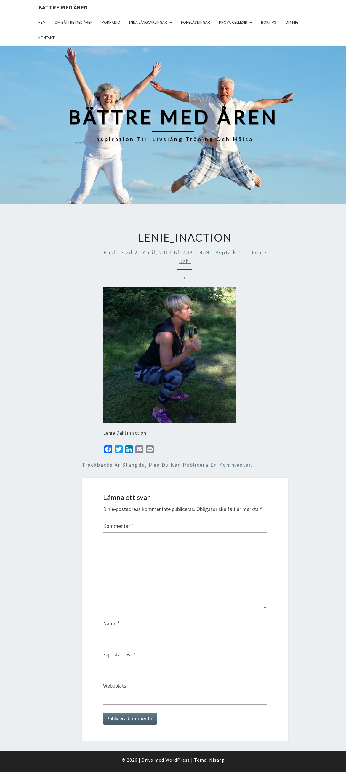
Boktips (268, 22)
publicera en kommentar (217, 464)
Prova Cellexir (233, 22)
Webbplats (114, 685)
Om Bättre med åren (74, 22)
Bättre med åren (63, 7)
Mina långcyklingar (148, 22)
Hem (42, 22)
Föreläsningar (195, 22)
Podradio (111, 22)
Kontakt (46, 37)
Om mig (292, 22)
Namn (111, 623)
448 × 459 (196, 252)
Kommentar (118, 525)
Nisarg (216, 760)
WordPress (177, 760)
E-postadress (119, 654)
